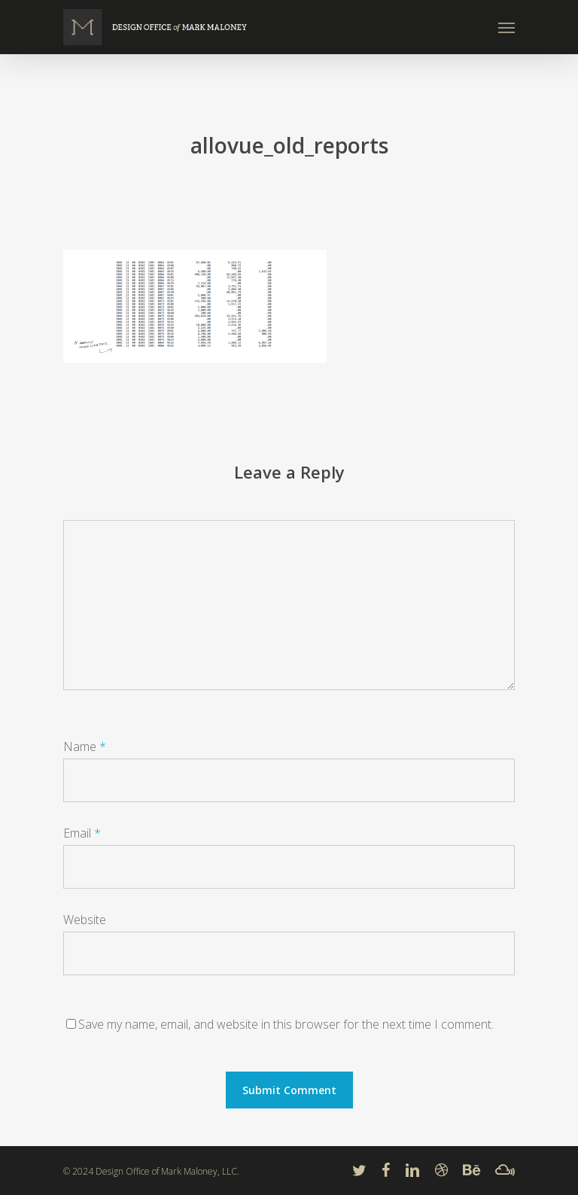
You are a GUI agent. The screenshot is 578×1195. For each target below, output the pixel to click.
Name (84, 746)
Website (84, 919)
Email (82, 833)
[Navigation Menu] (506, 27)
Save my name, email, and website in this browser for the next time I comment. (286, 1024)
